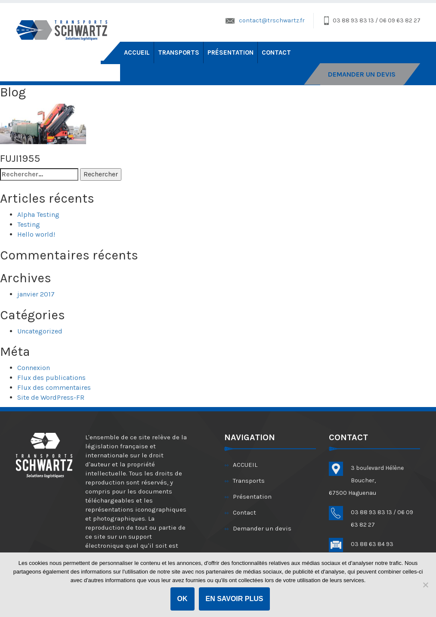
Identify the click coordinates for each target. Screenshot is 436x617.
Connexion (33, 368)
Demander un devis (262, 528)
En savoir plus (234, 598)
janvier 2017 (36, 294)
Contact (276, 52)
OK (182, 598)
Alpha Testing (38, 214)
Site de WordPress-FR (50, 397)
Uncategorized (39, 331)
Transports (178, 52)
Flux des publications (51, 377)
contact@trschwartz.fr (272, 20)
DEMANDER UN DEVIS (362, 74)
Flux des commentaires (54, 387)
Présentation (230, 52)
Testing (28, 224)
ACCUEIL (137, 52)
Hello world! (36, 234)
